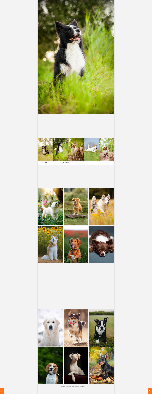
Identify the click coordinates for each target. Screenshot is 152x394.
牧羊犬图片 (66, 162)
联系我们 (83, 386)
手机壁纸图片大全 (111, 2)
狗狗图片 (47, 162)
